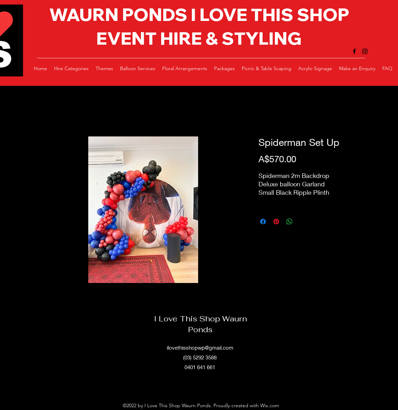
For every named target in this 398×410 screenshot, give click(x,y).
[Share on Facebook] (263, 221)
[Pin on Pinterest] (276, 221)
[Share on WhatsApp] (289, 221)
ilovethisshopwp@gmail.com (200, 347)
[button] (71, 68)
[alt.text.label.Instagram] (364, 51)
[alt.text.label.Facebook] (354, 51)
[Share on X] (303, 221)
